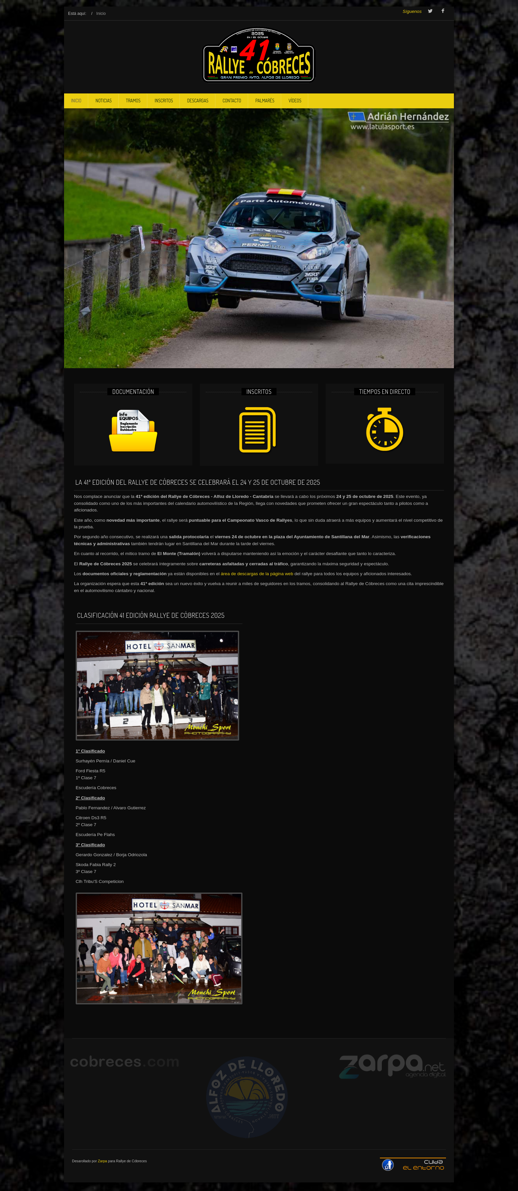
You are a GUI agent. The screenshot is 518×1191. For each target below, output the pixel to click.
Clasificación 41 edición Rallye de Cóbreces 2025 (151, 615)
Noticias (103, 100)
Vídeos (294, 100)
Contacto (232, 100)
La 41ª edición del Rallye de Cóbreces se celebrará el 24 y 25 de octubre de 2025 (197, 482)
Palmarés (264, 100)
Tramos (133, 100)
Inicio (76, 100)
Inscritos (164, 100)
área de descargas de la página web (257, 573)
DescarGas (197, 100)
